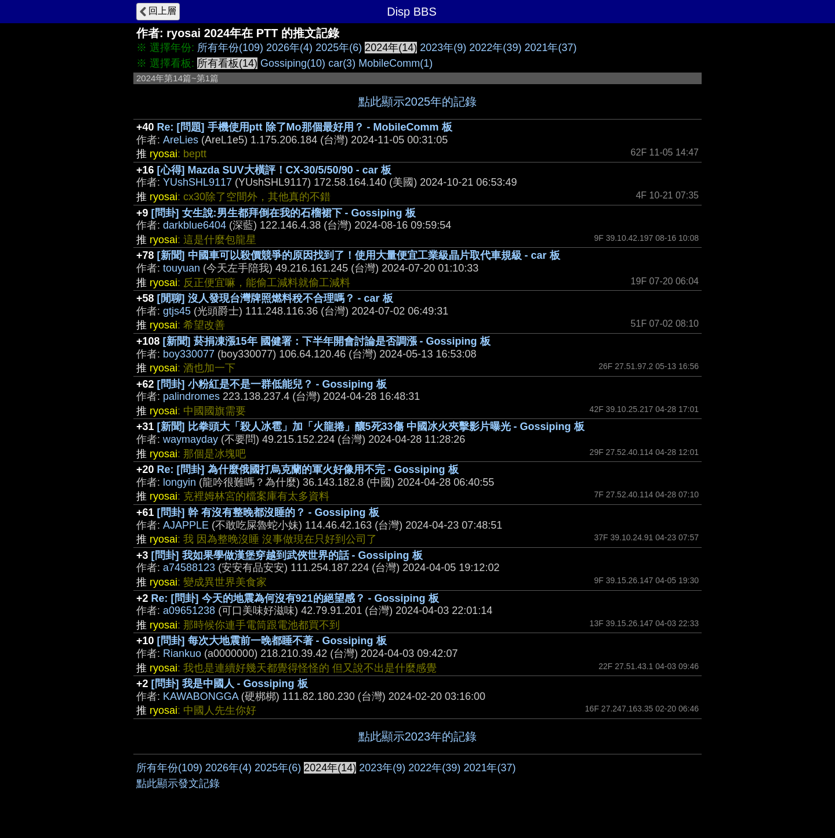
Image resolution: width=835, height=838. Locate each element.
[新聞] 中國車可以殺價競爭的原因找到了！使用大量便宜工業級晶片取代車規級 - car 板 (358, 255)
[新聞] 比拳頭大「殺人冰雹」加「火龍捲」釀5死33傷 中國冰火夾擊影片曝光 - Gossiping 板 (370, 426)
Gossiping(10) (292, 63)
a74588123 (189, 567)
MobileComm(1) (395, 63)
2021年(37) (550, 47)
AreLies (180, 140)
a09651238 (189, 610)
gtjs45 (177, 311)
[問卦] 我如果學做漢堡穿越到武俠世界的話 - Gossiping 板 (287, 555)
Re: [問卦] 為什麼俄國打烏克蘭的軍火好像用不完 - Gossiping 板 (308, 469)
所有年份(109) (230, 47)
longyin (179, 482)
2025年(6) (338, 47)
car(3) (341, 63)
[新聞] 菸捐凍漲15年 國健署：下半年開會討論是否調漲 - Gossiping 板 (327, 341)
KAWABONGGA (200, 696)
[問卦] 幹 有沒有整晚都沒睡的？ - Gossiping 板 (268, 512)
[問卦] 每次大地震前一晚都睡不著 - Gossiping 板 (272, 640)
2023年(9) (443, 47)
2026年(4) (289, 47)
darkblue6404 (194, 225)
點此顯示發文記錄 (178, 783)
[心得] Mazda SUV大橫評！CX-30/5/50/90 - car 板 (274, 170)
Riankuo (182, 653)
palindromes (191, 396)
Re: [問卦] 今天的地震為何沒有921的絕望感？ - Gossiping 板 (295, 598)
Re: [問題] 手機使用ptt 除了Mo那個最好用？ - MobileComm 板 (304, 127)
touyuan (181, 268)
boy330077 (189, 354)
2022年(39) (495, 47)
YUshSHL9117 (197, 182)
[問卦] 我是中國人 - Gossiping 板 (229, 683)
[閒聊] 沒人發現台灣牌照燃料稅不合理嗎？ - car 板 (275, 298)
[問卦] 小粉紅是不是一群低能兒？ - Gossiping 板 (272, 384)
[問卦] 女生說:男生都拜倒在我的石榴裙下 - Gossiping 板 (283, 213)
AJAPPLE (186, 525)
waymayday (190, 439)
